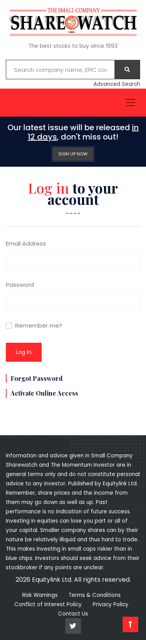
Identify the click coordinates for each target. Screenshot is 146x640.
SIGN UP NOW (73, 154)
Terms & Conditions (95, 595)
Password (20, 285)
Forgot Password (37, 378)
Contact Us (73, 613)
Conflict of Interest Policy (48, 604)
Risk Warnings (40, 595)
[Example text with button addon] (60, 69)
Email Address (26, 243)
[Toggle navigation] (130, 102)
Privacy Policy (110, 604)
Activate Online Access (44, 393)
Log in (24, 352)
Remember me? (38, 325)
